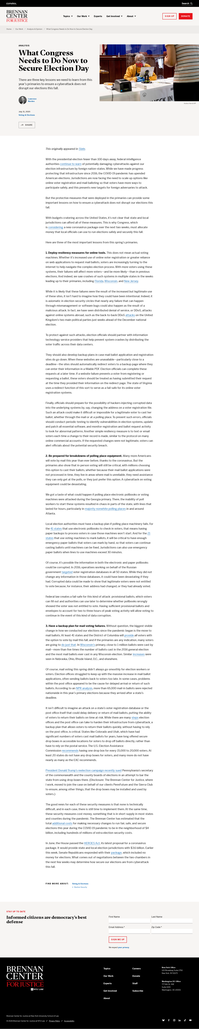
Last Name (156, 916)
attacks (130, 315)
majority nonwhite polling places (105, 509)
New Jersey (131, 281)
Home (8, 29)
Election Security (80, 887)
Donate (136, 976)
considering (55, 227)
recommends (70, 750)
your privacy (123, 947)
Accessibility (69, 1021)
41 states (56, 528)
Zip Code (155, 927)
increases (139, 654)
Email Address (116, 927)
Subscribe (137, 990)
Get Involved (113, 16)
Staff (135, 983)
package (116, 852)
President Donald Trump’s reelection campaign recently (80, 770)
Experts (98, 16)
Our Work (82, 16)
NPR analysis (84, 688)
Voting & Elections (27, 115)
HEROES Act (92, 843)
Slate (82, 149)
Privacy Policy (54, 1021)
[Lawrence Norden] (30, 100)
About (130, 16)
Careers (136, 968)
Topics (66, 16)
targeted (67, 572)
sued (118, 770)
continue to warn (70, 164)
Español (11, 3)
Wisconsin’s (87, 645)
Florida (99, 281)
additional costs (62, 823)
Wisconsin (110, 281)
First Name (114, 916)
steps (135, 717)
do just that (68, 645)
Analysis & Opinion (34, 29)
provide (129, 635)
